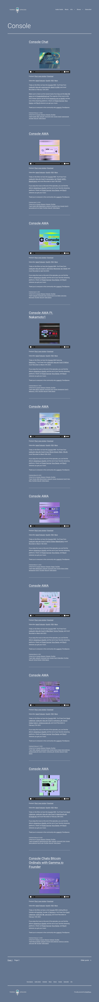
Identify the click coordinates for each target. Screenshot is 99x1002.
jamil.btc (39, 912)
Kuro (69, 479)
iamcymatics (50, 179)
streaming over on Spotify (57, 98)
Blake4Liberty (33, 181)
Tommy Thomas (58, 631)
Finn (58, 94)
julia (49, 814)
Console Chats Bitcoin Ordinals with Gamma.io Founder (46, 863)
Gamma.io (52, 912)
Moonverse (57, 268)
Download (50, 76)
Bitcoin (38, 939)
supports (59, 107)
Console (50, 85)
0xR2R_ (64, 179)
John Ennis (49, 268)
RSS (52, 80)
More (56, 80)
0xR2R (34, 206)
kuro (47, 452)
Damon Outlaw (50, 541)
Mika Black (49, 631)
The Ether (53, 114)
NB (43, 914)
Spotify (48, 80)
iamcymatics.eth (33, 208)
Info (71, 9)
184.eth (65, 452)
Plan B (38, 103)
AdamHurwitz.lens (43, 841)
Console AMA (39, 134)
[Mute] (64, 71)
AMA (38, 116)
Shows (79, 9)
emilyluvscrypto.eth (44, 723)
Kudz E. (36, 723)
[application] (49, 71)
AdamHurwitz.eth (61, 814)
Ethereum (43, 114)
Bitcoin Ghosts (54, 452)
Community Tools (49, 116)
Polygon (53, 566)
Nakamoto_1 (33, 362)
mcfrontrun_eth (58, 720)
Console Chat (38, 42)
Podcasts (48, 114)
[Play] (30, 71)
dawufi (53, 87)
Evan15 (43, 179)
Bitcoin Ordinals (36, 941)
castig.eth (32, 87)
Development (61, 389)
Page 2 (16, 960)
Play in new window (40, 76)
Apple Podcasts (40, 80)
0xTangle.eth (33, 816)
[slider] (47, 71)
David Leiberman (66, 750)
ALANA (57, 87)
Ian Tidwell (58, 179)
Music (67, 9)
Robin (60, 452)
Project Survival (59, 101)
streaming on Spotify (40, 188)
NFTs (36, 391)
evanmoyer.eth (45, 87)
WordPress (88, 992)
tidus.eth (38, 87)
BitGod (66, 362)
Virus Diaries (55, 190)
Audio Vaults (59, 9)
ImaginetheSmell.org (43, 96)
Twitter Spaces (42, 118)
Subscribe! (88, 9)
